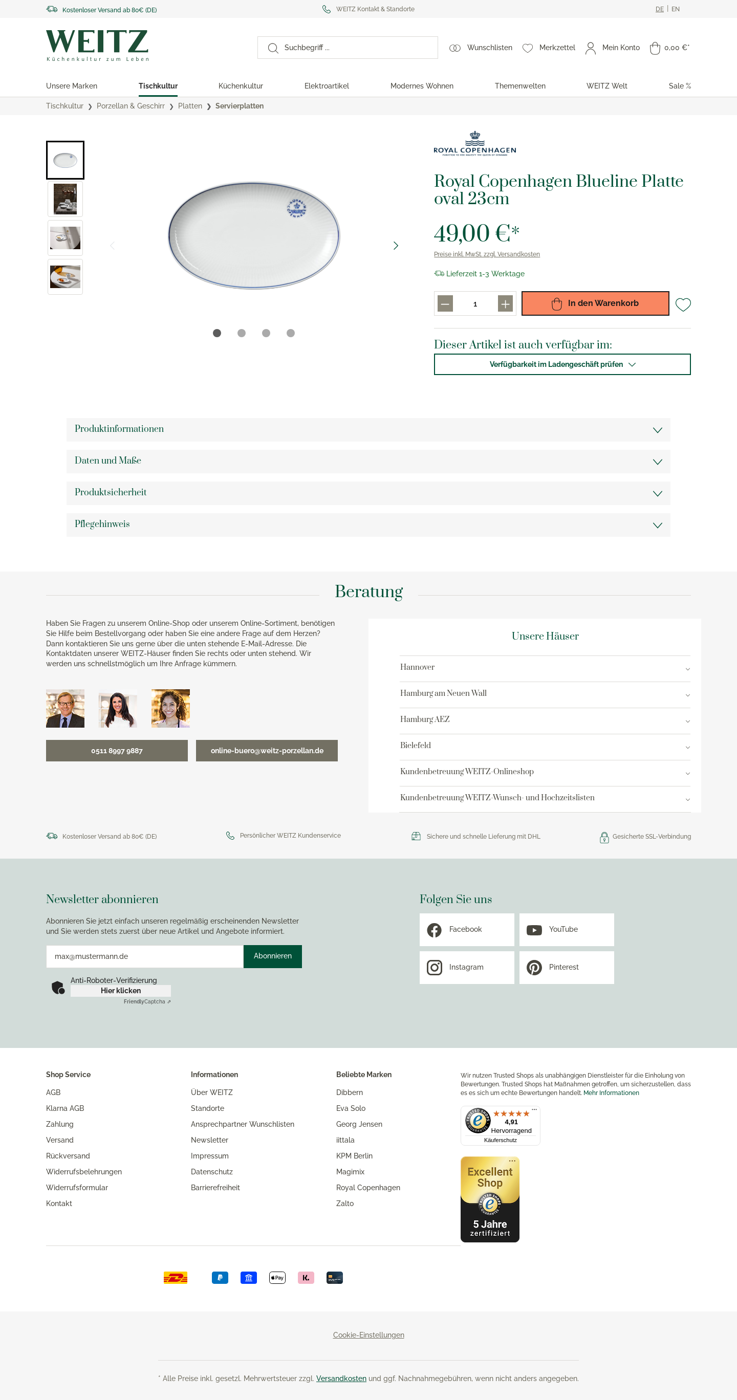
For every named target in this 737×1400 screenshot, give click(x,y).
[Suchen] (268, 47)
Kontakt (59, 1203)
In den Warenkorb (595, 303)
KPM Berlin (354, 1156)
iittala (345, 1140)
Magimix (350, 1172)
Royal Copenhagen (368, 1188)
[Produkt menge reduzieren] (445, 303)
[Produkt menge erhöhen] (505, 303)
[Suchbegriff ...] (358, 47)
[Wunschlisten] (480, 47)
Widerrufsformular (77, 1188)
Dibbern (349, 1092)
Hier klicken (121, 991)
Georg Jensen (359, 1124)
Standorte (207, 1108)
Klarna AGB (65, 1108)
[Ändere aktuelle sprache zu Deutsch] (660, 9)
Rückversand (68, 1156)
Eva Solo (350, 1108)
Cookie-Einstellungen (368, 1335)
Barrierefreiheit (215, 1188)
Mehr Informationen (611, 1093)
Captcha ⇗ (147, 1001)
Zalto (345, 1203)
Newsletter (209, 1140)
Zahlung (60, 1124)
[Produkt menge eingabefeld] (475, 303)
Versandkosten (341, 1378)
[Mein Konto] (612, 47)
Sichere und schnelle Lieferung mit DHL (483, 836)
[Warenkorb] (670, 47)
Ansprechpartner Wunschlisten (242, 1124)
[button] (65, 160)
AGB (53, 1092)
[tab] (217, 333)
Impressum (210, 1156)
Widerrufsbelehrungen (84, 1172)
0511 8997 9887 (117, 751)
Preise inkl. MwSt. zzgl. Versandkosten (487, 254)
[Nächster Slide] (396, 245)
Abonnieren (273, 956)
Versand (60, 1140)
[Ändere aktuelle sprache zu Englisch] (675, 9)
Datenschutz (212, 1172)
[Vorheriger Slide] (112, 245)
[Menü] (534, 1112)
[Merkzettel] (549, 47)
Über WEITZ (212, 1092)
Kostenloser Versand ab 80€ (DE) (109, 10)
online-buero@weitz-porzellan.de (267, 751)
